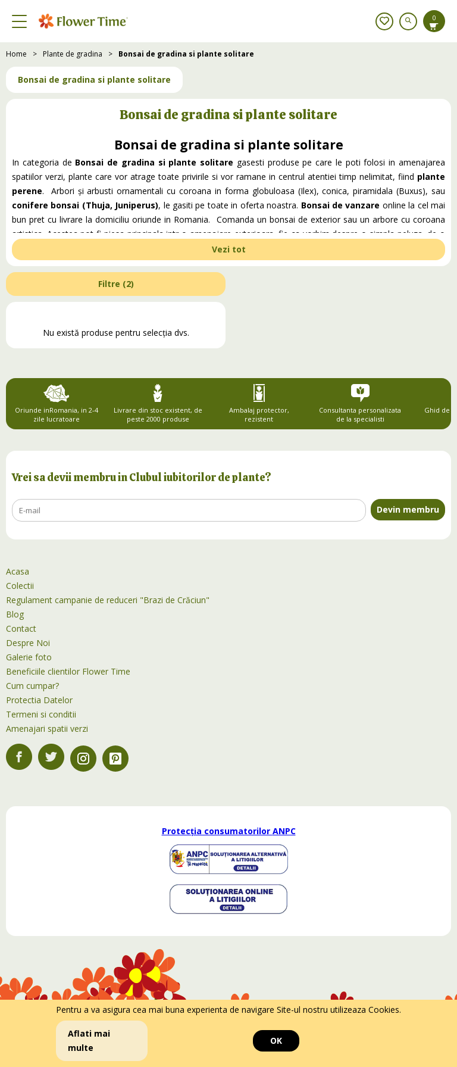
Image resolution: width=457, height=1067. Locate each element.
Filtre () (116, 283)
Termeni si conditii (41, 714)
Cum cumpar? (32, 685)
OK (276, 1040)
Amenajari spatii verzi (47, 728)
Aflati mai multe (89, 1040)
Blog (15, 614)
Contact (21, 628)
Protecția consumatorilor (229, 831)
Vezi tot (229, 249)
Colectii (20, 585)
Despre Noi (28, 642)
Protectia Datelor (39, 700)
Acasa (17, 571)
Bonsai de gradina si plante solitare (186, 54)
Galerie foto (29, 657)
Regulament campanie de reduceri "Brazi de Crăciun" (107, 600)
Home (16, 54)
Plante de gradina (72, 54)
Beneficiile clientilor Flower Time (68, 671)
